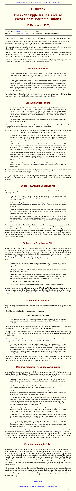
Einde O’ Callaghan (25, 33)
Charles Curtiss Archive (23, 2)
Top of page (38, 481)
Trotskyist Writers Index (40, 2)
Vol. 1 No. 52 (19, 31)
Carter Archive (23, 486)
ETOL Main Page (54, 2)
